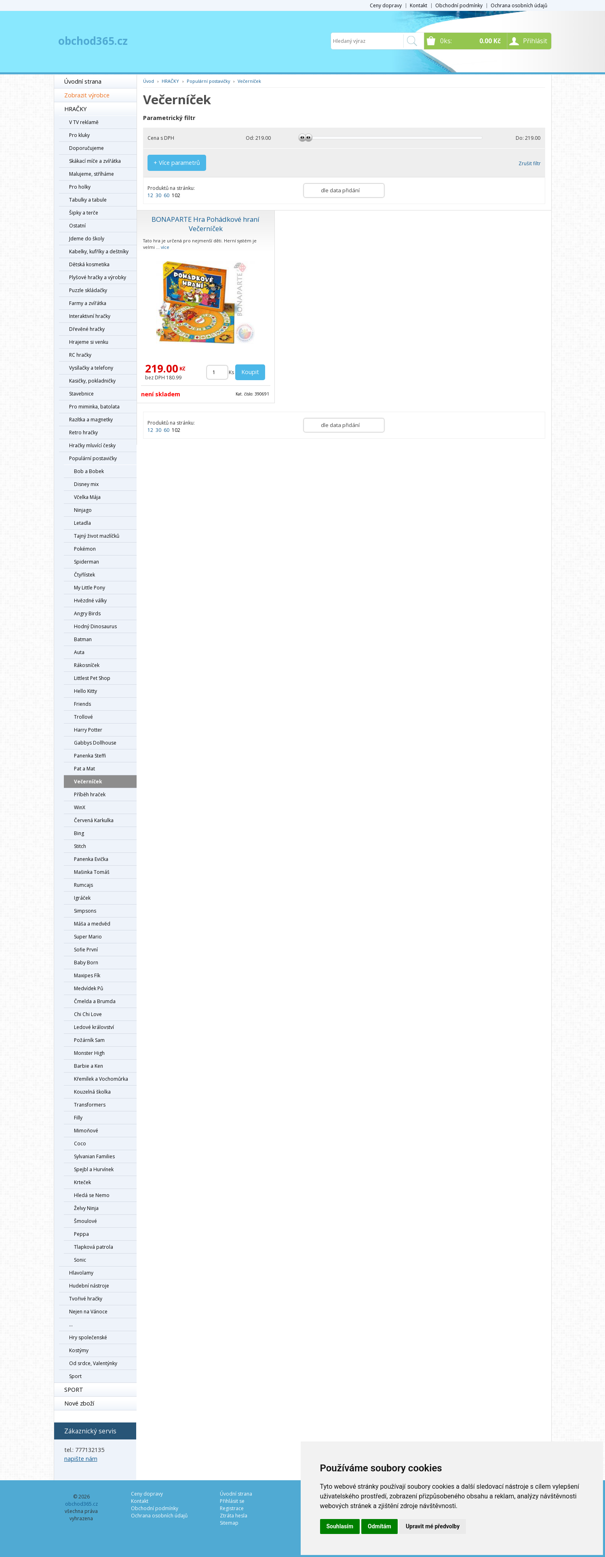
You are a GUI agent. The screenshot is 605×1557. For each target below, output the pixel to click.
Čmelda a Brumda (95, 1001)
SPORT (73, 1389)
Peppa (81, 1234)
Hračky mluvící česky (92, 445)
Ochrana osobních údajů (519, 5)
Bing (79, 833)
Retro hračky (83, 432)
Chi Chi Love (88, 1014)
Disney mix (86, 484)
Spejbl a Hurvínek (94, 1169)
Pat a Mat (84, 768)
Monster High (89, 1053)
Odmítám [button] (379, 1526)
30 (158, 195)
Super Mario (88, 936)
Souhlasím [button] (340, 1526)
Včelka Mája (87, 497)
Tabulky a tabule (88, 199)
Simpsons (85, 910)
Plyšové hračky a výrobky (97, 277)
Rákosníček (86, 665)
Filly (78, 1117)
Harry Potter (88, 729)
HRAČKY (75, 109)
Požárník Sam (89, 1040)
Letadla (82, 523)
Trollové (83, 716)
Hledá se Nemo (92, 1195)
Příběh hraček (89, 794)
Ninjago (83, 510)
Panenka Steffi (90, 755)
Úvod (148, 81)
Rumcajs (83, 885)
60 (166, 195)
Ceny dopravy (386, 5)
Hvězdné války (90, 600)
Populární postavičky (93, 458)
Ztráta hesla (233, 1515)
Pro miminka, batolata (94, 406)
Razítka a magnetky (91, 419)
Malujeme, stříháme (91, 173)
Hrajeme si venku (88, 342)
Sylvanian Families (94, 1156)
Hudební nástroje (89, 1285)
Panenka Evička (91, 859)
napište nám (80, 1458)
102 (176, 195)
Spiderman (86, 561)
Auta (79, 652)
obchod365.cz (93, 41)
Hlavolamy (81, 1272)
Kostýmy (79, 1350)
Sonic (80, 1259)
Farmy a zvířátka (87, 303)
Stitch (80, 846)
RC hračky (80, 354)
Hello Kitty (85, 691)
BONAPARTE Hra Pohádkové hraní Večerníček (205, 224)
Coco (80, 1143)
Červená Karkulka (94, 820)
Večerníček (88, 781)
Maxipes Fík (87, 975)
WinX (79, 807)
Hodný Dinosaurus (95, 626)
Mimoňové (86, 1130)
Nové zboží (79, 1403)
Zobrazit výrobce (87, 95)
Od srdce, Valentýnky (93, 1363)
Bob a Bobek (89, 471)
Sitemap (229, 1522)
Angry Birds (87, 613)
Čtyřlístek (84, 574)
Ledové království (94, 1027)
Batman (83, 639)
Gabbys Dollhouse (95, 742)
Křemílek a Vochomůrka (101, 1078)
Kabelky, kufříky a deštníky (99, 251)
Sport (75, 1376)
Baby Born (86, 962)
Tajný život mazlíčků (96, 535)
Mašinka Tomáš (92, 872)
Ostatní (77, 225)
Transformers (89, 1104)
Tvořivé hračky (85, 1298)
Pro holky (80, 186)
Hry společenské (88, 1337)
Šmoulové (85, 1221)
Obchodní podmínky (459, 5)
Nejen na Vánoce (88, 1311)
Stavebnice (81, 393)
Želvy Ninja (86, 1208)
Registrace (232, 1508)
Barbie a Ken (88, 1066)
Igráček (82, 897)
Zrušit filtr (530, 163)
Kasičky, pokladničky (92, 380)
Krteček (82, 1182)
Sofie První (86, 949)
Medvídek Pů (88, 988)
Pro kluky (79, 135)
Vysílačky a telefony (91, 367)
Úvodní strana (82, 81)
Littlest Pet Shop (92, 678)
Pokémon (85, 548)
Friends (82, 704)
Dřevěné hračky (87, 329)
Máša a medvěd (92, 923)
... (71, 1324)
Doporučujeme (86, 148)
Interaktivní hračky (89, 316)
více (165, 247)
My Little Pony (89, 587)
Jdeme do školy (86, 238)
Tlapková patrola (93, 1246)
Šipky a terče (83, 212)
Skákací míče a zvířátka (95, 161)
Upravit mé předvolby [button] (433, 1526)
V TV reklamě (84, 122)
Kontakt (418, 5)
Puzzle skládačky (88, 290)
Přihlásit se (232, 1501)
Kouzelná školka (92, 1091)
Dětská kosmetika (89, 264)
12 (150, 195)
